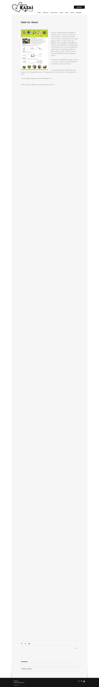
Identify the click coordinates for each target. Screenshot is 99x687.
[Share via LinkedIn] (29, 643)
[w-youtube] (84, 681)
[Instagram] (79, 681)
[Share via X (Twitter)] (25, 643)
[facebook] (81, 681)
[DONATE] (79, 7)
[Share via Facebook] (21, 643)
